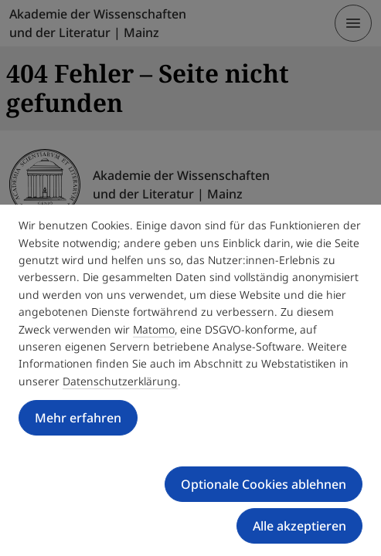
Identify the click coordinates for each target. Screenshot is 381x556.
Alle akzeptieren (299, 525)
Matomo (154, 329)
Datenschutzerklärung (120, 381)
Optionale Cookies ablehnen (263, 484)
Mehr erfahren (78, 417)
